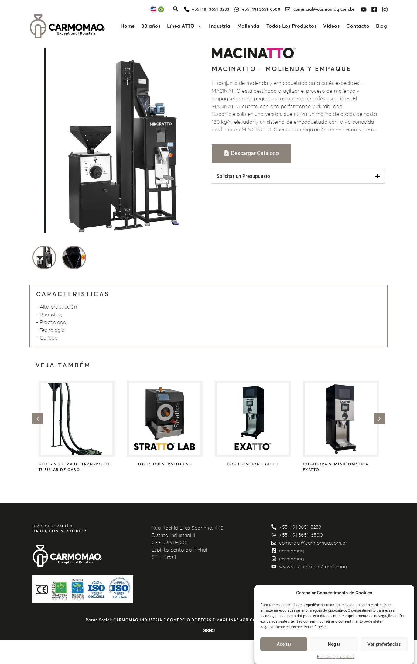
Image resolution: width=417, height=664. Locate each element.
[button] (37, 418)
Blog (381, 26)
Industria (220, 26)
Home (128, 26)
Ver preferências (384, 644)
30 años (151, 26)
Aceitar (284, 644)
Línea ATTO (184, 26)
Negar (334, 644)
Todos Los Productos (291, 26)
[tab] (298, 176)
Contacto (357, 26)
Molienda (248, 26)
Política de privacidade (335, 657)
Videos (331, 26)
